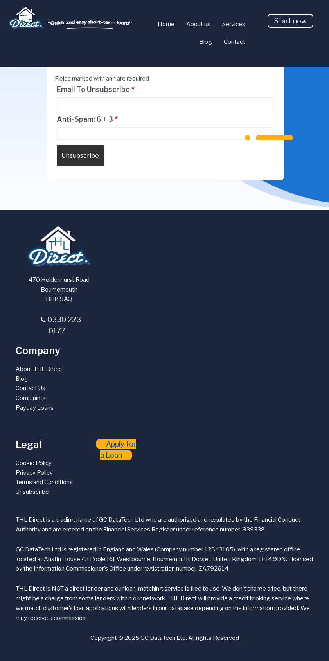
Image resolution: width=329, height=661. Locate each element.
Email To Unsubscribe (96, 90)
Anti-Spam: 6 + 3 (87, 119)
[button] (290, 21)
